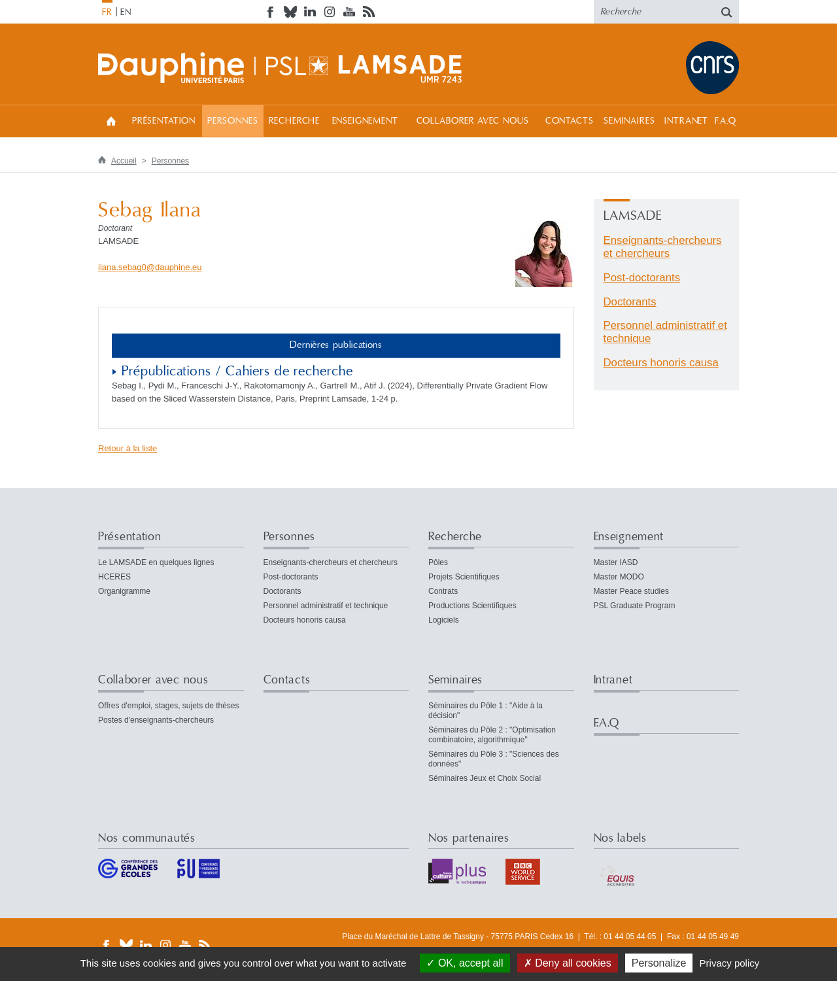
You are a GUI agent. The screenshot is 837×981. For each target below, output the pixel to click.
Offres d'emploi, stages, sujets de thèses (168, 705)
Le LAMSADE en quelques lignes (156, 562)
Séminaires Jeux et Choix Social (484, 778)
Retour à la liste (127, 448)
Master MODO (619, 576)
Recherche (294, 121)
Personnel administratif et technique (326, 605)
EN (125, 12)
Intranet (686, 121)
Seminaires (629, 121)
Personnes (232, 121)
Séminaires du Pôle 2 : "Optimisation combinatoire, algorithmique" (492, 734)
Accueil (111, 121)
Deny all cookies (567, 963)
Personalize (659, 963)
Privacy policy (730, 963)
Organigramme (124, 591)
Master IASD (616, 562)
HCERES (114, 576)
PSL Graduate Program (634, 605)
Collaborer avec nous (473, 121)
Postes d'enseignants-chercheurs (156, 720)
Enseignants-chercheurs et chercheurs (663, 247)
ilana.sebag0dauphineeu (150, 267)
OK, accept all (464, 963)
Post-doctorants (642, 277)
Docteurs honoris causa (661, 362)
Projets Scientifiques (464, 576)
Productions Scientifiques (472, 605)
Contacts (569, 121)
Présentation (164, 121)
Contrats (443, 591)
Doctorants (630, 302)
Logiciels (443, 620)
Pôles (438, 562)
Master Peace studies (631, 591)
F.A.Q (725, 121)
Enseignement (365, 121)
